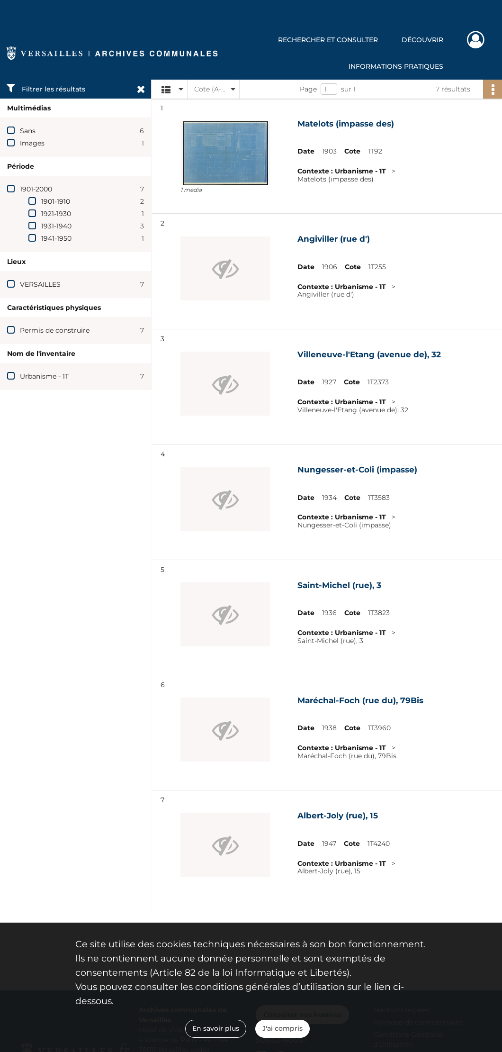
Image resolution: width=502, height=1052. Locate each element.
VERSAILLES (40, 284)
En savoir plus (215, 1028)
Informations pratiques (396, 66)
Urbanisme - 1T (44, 376)
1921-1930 (56, 213)
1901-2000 (36, 189)
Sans (28, 131)
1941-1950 (56, 238)
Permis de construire (55, 330)
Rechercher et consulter (328, 40)
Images (32, 143)
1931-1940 (56, 226)
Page (308, 89)
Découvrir (422, 40)
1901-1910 (55, 201)
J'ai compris (282, 1028)
